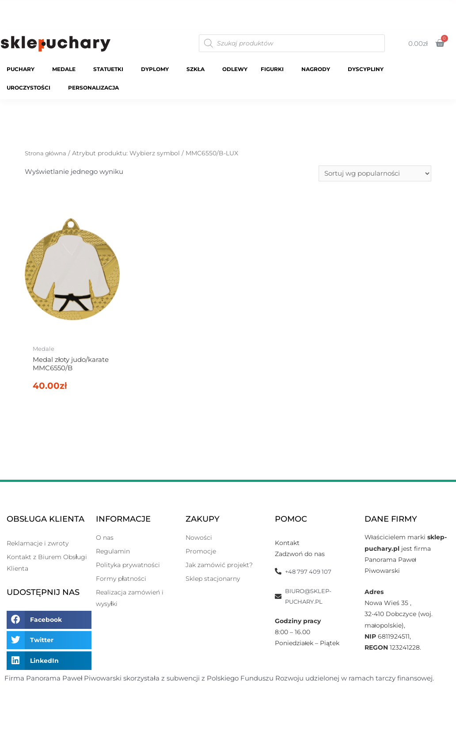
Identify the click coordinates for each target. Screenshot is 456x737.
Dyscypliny (368, 69)
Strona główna (47, 153)
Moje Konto (390, 5)
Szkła (197, 69)
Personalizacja (95, 87)
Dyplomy (157, 69)
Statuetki (110, 69)
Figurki (274, 69)
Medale (66, 69)
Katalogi (343, 5)
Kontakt (431, 15)
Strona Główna (257, 5)
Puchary (23, 69)
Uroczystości (31, 87)
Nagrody (317, 69)
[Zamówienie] (375, 173)
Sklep (305, 5)
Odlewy (234, 69)
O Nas (434, 5)
